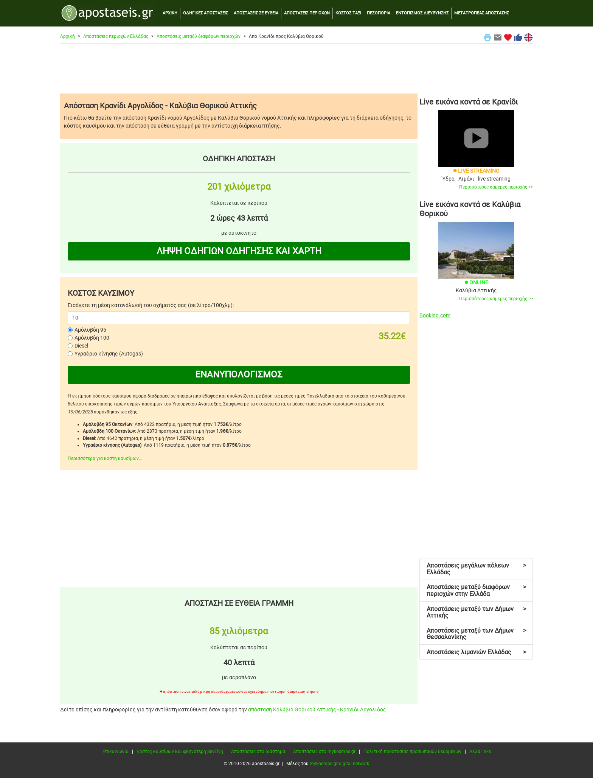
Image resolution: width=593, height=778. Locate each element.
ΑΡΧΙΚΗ (170, 13)
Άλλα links (480, 751)
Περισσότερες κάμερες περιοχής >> (496, 187)
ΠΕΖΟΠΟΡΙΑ (378, 13)
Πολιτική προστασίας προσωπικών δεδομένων (412, 751)
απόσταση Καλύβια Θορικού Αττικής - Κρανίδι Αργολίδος (317, 709)
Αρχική (67, 36)
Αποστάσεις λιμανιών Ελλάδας (476, 652)
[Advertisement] (296, 68)
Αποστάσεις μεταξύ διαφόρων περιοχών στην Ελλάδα (476, 590)
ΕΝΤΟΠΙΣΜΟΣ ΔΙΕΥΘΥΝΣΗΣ (422, 13)
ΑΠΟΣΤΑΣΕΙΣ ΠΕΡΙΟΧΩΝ (307, 13)
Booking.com (434, 315)
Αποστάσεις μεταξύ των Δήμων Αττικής (476, 612)
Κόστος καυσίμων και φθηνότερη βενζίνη (180, 751)
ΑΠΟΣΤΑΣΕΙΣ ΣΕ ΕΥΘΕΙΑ (256, 13)
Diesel (81, 346)
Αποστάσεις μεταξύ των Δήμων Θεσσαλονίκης (476, 634)
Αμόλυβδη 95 (90, 330)
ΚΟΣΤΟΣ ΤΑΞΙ (348, 13)
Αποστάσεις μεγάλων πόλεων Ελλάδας (476, 569)
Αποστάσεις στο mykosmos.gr (324, 751)
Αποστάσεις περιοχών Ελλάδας (115, 36)
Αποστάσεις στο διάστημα (258, 751)
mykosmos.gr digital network (339, 763)
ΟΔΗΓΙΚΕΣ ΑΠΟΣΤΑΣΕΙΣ (205, 13)
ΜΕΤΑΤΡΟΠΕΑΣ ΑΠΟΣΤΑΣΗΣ (481, 13)
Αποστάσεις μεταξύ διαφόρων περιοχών (199, 36)
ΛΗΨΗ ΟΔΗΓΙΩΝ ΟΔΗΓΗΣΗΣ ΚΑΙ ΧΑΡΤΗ (239, 251)
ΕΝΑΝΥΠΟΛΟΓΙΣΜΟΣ (239, 374)
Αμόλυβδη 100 (92, 338)
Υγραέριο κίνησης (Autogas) (109, 354)
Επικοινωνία (115, 751)
